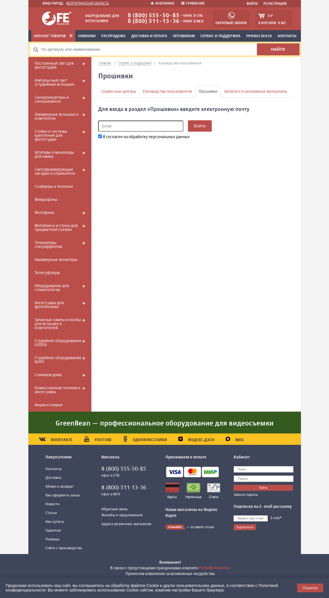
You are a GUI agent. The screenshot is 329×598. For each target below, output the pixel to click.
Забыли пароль (246, 495)
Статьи (51, 513)
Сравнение (193, 3)
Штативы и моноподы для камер (54, 155)
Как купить (54, 522)
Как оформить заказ (62, 495)
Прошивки (208, 92)
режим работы (214, 568)
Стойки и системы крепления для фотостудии (51, 136)
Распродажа (113, 36)
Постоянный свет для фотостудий (54, 66)
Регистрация (275, 4)
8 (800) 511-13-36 (153, 21)
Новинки (87, 36)
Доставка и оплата (149, 36)
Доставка (53, 478)
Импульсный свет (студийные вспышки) (54, 83)
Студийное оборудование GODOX (58, 343)
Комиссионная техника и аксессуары (57, 390)
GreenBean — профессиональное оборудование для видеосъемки (165, 423)
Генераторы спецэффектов (48, 245)
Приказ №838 (259, 36)
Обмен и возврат (59, 486)
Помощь (52, 539)
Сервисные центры (118, 92)
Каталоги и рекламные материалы (255, 92)
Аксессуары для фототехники (49, 305)
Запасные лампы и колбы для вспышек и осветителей (58, 324)
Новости (52, 504)
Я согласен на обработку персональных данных (144, 136)
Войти (252, 4)
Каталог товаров (53, 36)
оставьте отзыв (202, 527)
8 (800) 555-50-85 (153, 15)
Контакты (287, 36)
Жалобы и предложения (122, 515)
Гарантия (53, 530)
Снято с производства (63, 548)
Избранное (163, 3)
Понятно (310, 588)
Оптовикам (184, 36)
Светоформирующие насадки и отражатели (55, 172)
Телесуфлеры (47, 273)
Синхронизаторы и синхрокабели (52, 100)
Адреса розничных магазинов (126, 524)
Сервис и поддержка (220, 36)
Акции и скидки (48, 405)
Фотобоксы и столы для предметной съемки (56, 228)
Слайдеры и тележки (54, 187)
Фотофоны (44, 213)
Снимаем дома (48, 375)
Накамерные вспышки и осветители (56, 117)
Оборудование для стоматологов (52, 288)
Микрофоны (46, 200)
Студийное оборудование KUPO (58, 360)
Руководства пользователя (167, 92)
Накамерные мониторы (56, 260)
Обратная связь (114, 509)
